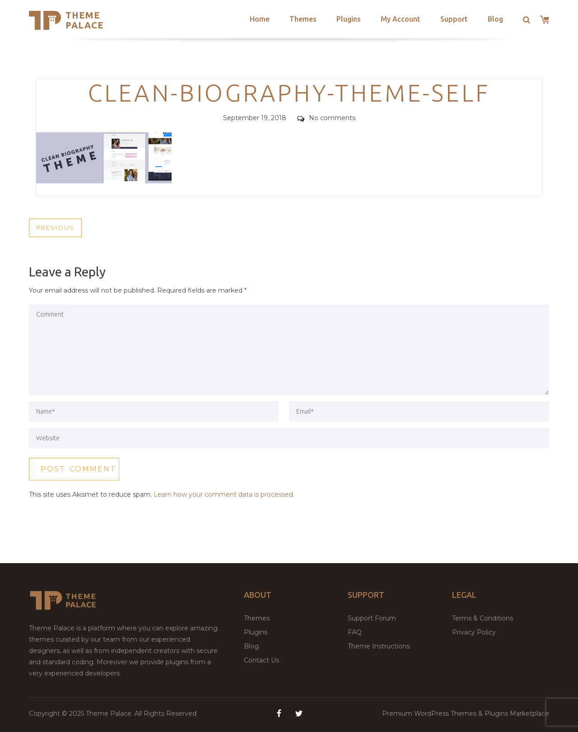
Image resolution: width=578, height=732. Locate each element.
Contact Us (261, 660)
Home (260, 19)
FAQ (355, 632)
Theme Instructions (379, 646)
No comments (326, 118)
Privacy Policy (474, 632)
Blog (495, 19)
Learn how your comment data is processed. (224, 494)
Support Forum (372, 618)
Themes (303, 19)
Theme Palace (84, 20)
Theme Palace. (110, 713)
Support (454, 19)
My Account (400, 19)
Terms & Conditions (482, 618)
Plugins (348, 19)
